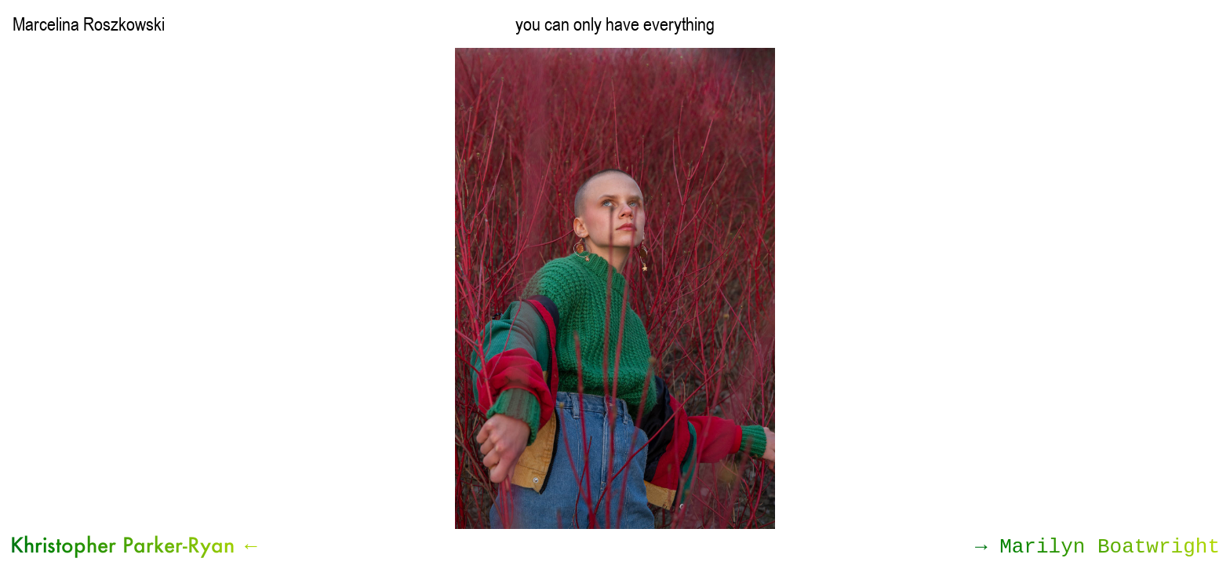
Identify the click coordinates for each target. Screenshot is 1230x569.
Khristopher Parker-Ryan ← (135, 544)
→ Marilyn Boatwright (1097, 547)
